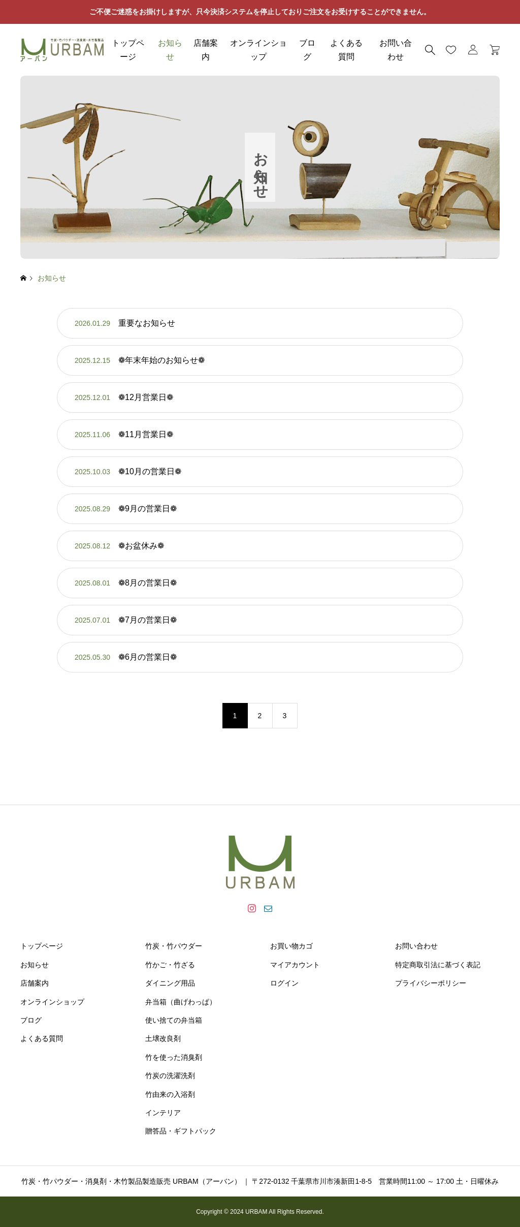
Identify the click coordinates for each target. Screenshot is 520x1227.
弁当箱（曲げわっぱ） (180, 1002)
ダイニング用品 (170, 983)
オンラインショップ (258, 50)
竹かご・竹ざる (170, 965)
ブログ (307, 50)
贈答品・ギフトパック (180, 1131)
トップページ (128, 50)
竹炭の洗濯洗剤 (170, 1075)
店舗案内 (205, 50)
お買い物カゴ (291, 946)
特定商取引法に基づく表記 (437, 965)
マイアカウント (295, 965)
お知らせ (170, 50)
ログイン (284, 983)
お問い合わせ (416, 946)
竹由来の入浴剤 (170, 1094)
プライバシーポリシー (430, 983)
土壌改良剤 (163, 1038)
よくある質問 (346, 50)
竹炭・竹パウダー (173, 946)
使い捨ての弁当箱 (173, 1020)
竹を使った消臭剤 (173, 1057)
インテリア (163, 1113)
